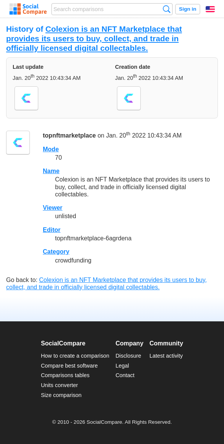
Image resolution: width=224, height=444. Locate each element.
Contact (125, 375)
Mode (51, 149)
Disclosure (128, 356)
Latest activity (166, 356)
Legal (122, 366)
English (210, 9)
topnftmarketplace (69, 135)
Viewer (52, 207)
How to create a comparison (75, 356)
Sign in (187, 9)
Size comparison (61, 395)
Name (51, 171)
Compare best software (69, 366)
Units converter (59, 385)
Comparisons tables (65, 375)
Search (166, 9)
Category (56, 251)
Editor (51, 230)
